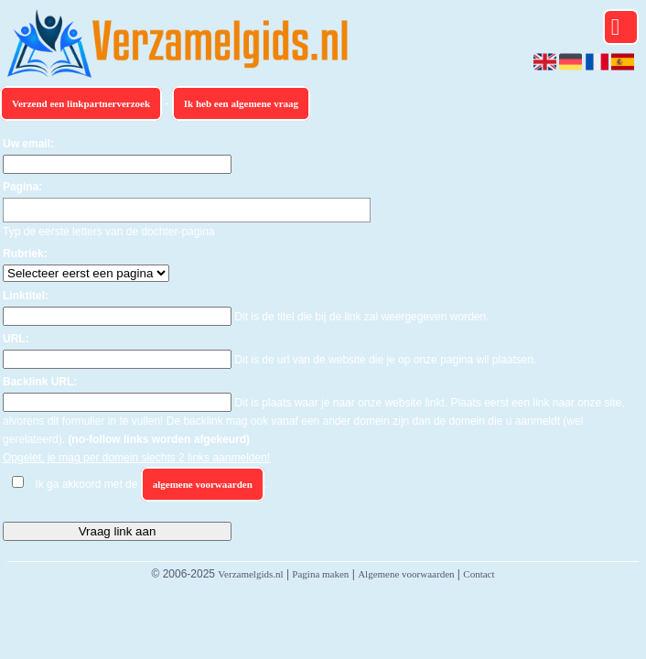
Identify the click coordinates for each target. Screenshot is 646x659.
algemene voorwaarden (203, 484)
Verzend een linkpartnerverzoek (81, 103)
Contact (478, 573)
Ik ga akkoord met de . (151, 484)
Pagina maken (320, 573)
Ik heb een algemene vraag (241, 103)
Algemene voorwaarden (406, 573)
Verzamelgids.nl (250, 573)
